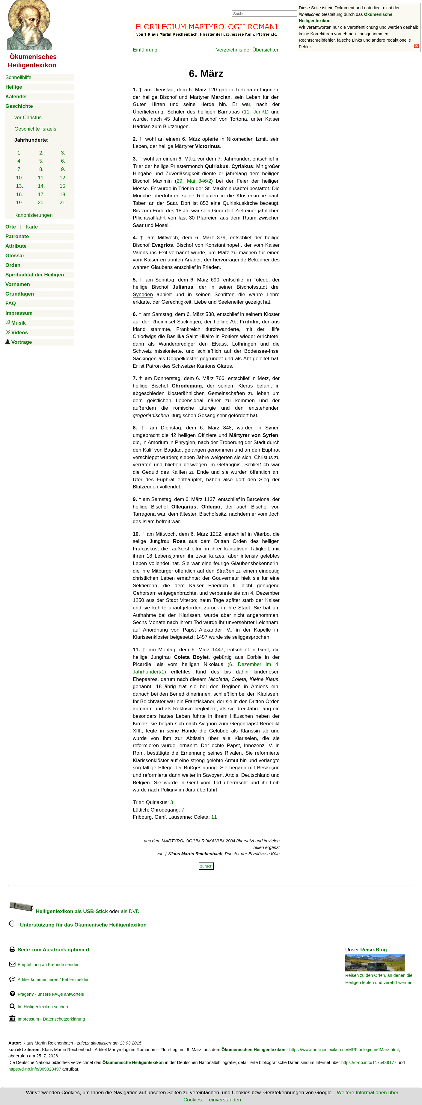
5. (41, 161)
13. (19, 186)
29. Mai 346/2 (194, 181)
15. (63, 186)
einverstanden (225, 1100)
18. (63, 194)
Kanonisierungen (33, 215)
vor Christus (28, 117)
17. (41, 194)
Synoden (143, 294)
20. (41, 202)
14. (41, 186)
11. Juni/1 (255, 112)
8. (41, 169)
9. (63, 169)
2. (41, 153)
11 (214, 817)
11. (41, 178)
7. (19, 169)
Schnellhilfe (18, 77)
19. (19, 202)
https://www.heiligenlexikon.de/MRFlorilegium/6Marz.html (344, 1049)
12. (63, 178)
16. (19, 194)
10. (19, 178)
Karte (32, 227)
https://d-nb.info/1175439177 (369, 1062)
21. (63, 202)
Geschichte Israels (35, 129)
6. (63, 161)
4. (19, 161)
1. (19, 153)
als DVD (130, 911)
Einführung (145, 50)
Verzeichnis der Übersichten (248, 50)
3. (63, 153)
